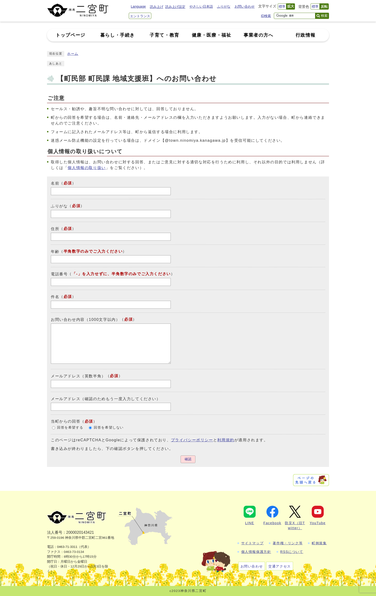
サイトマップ (252, 543)
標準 (282, 6)
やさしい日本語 (201, 6)
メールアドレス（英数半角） (78, 376)
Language (138, 6)
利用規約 (225, 440)
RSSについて (291, 552)
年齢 (55, 251)
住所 (55, 229)
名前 (55, 183)
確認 (188, 459)
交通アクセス (279, 566)
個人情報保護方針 (256, 552)
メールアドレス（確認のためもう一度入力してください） (106, 399)
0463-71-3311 (67, 547)
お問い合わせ (245, 6)
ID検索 (266, 16)
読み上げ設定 (175, 7)
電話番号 (59, 274)
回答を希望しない (109, 427)
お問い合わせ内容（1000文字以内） (85, 320)
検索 (324, 15)
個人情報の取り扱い (87, 168)
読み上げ (156, 7)
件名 (55, 297)
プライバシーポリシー (192, 440)
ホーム (72, 54)
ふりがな (223, 6)
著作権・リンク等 (288, 543)
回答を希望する (70, 427)
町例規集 (319, 543)
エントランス (140, 16)
